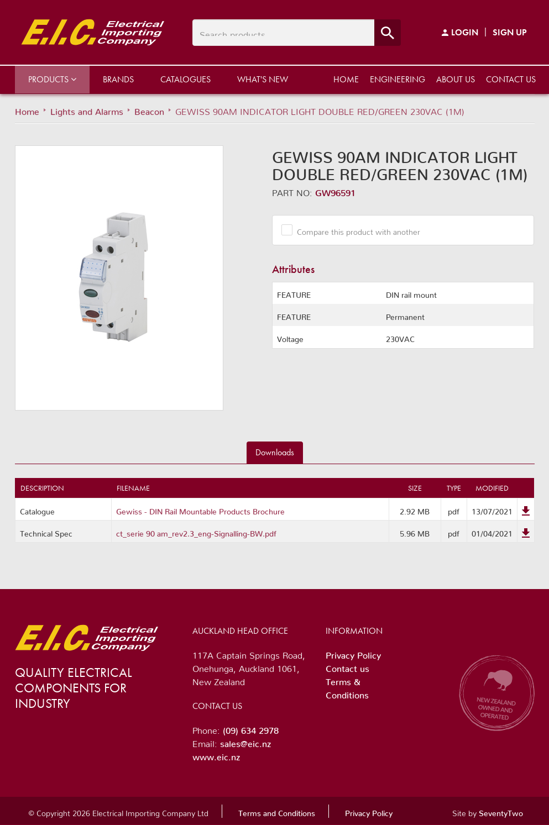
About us (455, 79)
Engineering (397, 79)
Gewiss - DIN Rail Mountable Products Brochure (200, 509)
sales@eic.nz (245, 741)
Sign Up (510, 32)
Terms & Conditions (347, 686)
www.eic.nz (216, 755)
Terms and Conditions (276, 811)
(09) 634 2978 (251, 728)
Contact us (511, 79)
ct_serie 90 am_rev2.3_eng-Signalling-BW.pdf (196, 531)
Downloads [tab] (274, 452)
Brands (118, 79)
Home (346, 79)
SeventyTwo (501, 811)
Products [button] (52, 79)
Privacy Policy (353, 653)
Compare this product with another (354, 229)
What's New (262, 79)
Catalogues (185, 79)
